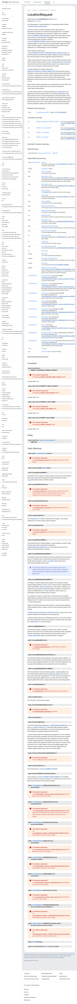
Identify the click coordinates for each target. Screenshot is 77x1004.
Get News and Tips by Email (31, 979)
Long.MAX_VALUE (33, 480)
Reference (53, 10)
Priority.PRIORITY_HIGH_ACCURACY (39, 35)
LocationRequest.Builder (42, 112)
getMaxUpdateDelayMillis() (65, 221)
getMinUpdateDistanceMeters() (67, 248)
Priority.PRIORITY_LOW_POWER (43, 408)
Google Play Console (64, 979)
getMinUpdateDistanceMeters (49, 226)
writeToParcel (45, 351)
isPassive (43, 263)
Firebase (26, 994)
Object (55, 19)
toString (43, 348)
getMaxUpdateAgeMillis (47, 206)
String (29, 348)
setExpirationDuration (47, 275)
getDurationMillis (45, 171)
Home (28, 10)
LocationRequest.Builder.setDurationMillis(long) (57, 279)
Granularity (47, 192)
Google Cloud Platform (30, 997)
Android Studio (63, 976)
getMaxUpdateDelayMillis (48, 210)
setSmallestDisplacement (48, 332)
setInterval (44, 301)
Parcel (50, 351)
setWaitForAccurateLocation (48, 340)
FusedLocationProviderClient (37, 26)
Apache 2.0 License (53, 955)
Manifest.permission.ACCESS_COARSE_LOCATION (43, 71)
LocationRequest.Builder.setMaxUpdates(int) (55, 320)
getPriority (44, 241)
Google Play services (44, 10)
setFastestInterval (46, 293)
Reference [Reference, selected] (47, 2)
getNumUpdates (45, 235)
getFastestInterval (46, 184)
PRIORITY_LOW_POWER (42, 132)
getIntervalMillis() (63, 197)
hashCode (44, 251)
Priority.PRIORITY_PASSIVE (36, 41)
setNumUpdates (45, 317)
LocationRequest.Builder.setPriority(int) (55, 328)
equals (43, 168)
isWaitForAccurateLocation (48, 267)
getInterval (44, 195)
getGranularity (45, 190)
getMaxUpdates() (62, 237)
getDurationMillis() (63, 178)
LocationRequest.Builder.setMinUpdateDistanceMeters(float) (51, 915)
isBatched (44, 254)
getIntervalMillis (45, 201)
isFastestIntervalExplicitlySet (48, 258)
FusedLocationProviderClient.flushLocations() (43, 612)
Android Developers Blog (30, 976)
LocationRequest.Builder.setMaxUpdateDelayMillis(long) (52, 866)
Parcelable (38, 21)
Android (26, 989)
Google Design (45, 979)
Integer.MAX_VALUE (34, 635)
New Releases (37, 2)
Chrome (26, 992)
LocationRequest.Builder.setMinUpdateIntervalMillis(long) (47, 53)
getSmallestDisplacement (48, 246)
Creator (39, 153)
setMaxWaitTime (45, 309)
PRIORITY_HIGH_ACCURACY (43, 128)
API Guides (27, 2)
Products (34, 10)
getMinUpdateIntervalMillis (48, 230)
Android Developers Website (49, 976)
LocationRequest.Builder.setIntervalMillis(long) (57, 304)
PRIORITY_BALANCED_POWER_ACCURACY (47, 121)
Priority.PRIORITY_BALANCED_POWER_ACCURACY (48, 377)
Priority (46, 243)
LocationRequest (61, 112)
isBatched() (62, 91)
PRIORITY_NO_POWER (42, 137)
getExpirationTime (46, 176)
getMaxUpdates (45, 215)
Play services (10, 2)
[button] (11, 21)
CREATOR (55, 153)
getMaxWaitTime (45, 220)
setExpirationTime (46, 283)
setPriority (44, 324)
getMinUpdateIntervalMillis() (66, 186)
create (43, 162)
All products (27, 1000)
